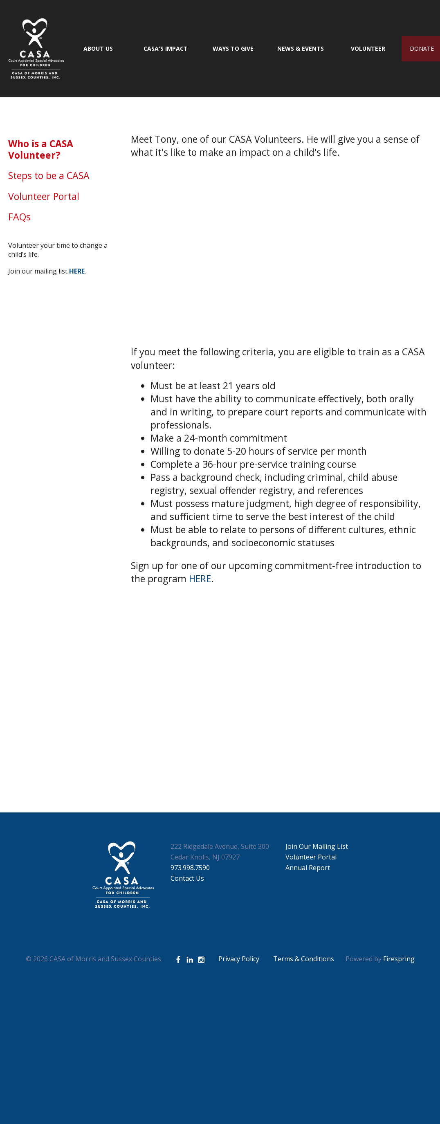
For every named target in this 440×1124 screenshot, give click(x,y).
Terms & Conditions (303, 958)
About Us (98, 48)
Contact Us (187, 878)
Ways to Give (233, 48)
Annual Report (307, 867)
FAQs (19, 216)
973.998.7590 (190, 867)
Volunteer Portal (43, 196)
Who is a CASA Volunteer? (40, 149)
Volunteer (368, 48)
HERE (200, 578)
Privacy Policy (238, 958)
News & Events (300, 48)
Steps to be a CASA (49, 175)
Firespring (399, 958)
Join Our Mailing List (316, 846)
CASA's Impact (166, 48)
